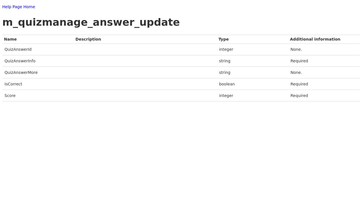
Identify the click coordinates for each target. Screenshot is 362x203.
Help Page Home (18, 7)
